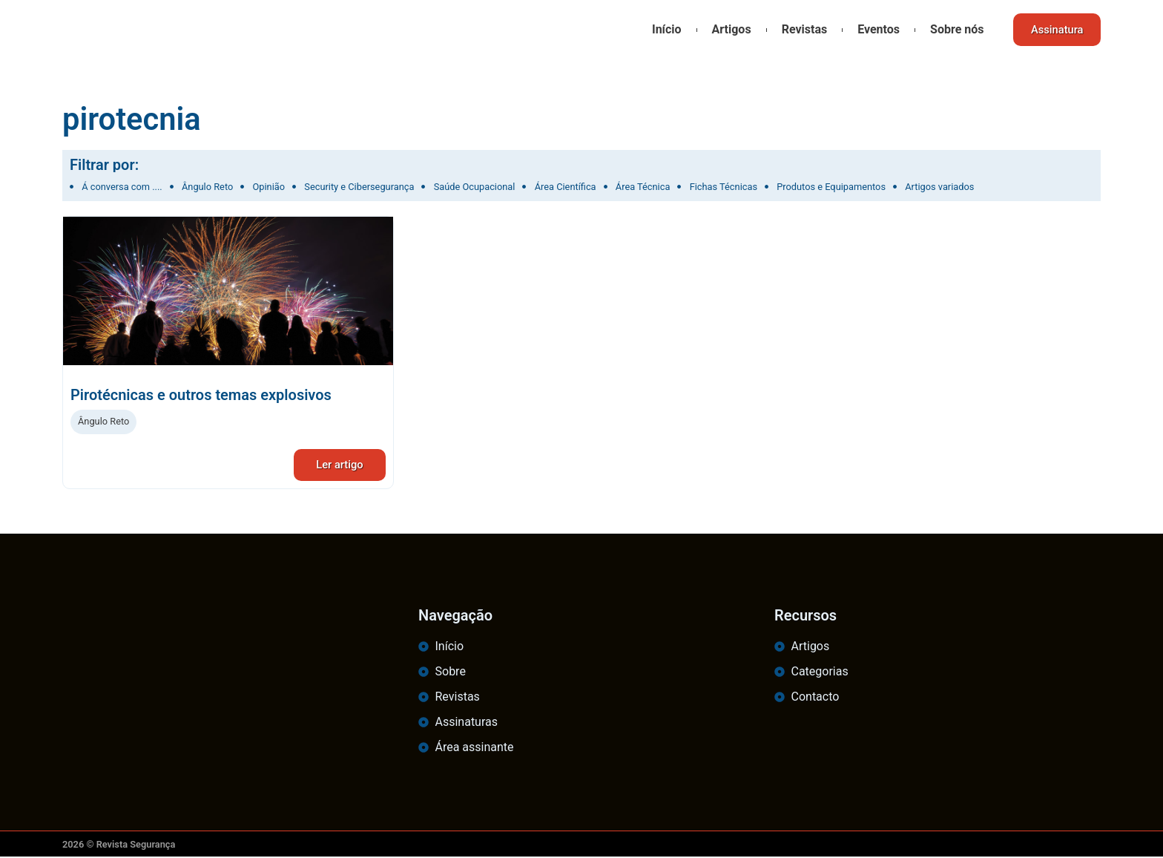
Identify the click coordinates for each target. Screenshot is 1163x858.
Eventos (875, 29)
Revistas (801, 29)
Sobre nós (953, 29)
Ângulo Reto (103, 421)
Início (663, 29)
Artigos (728, 29)
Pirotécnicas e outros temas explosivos (201, 395)
